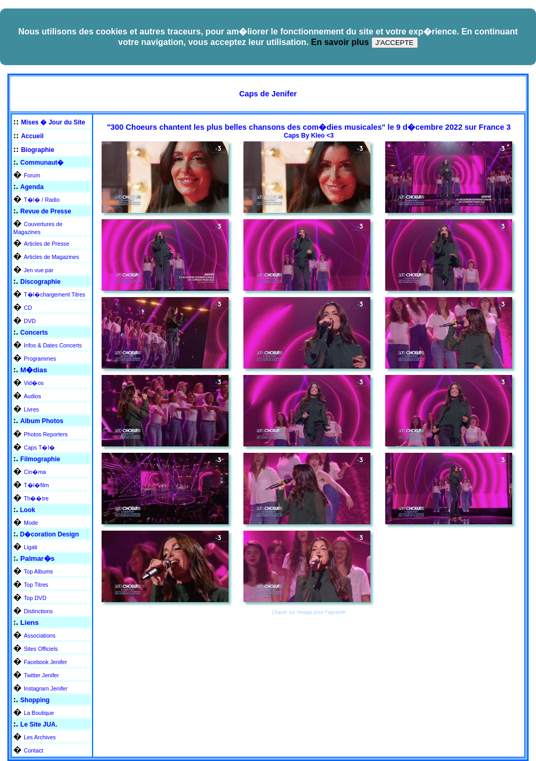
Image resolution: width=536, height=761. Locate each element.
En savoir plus (340, 42)
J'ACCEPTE (395, 43)
